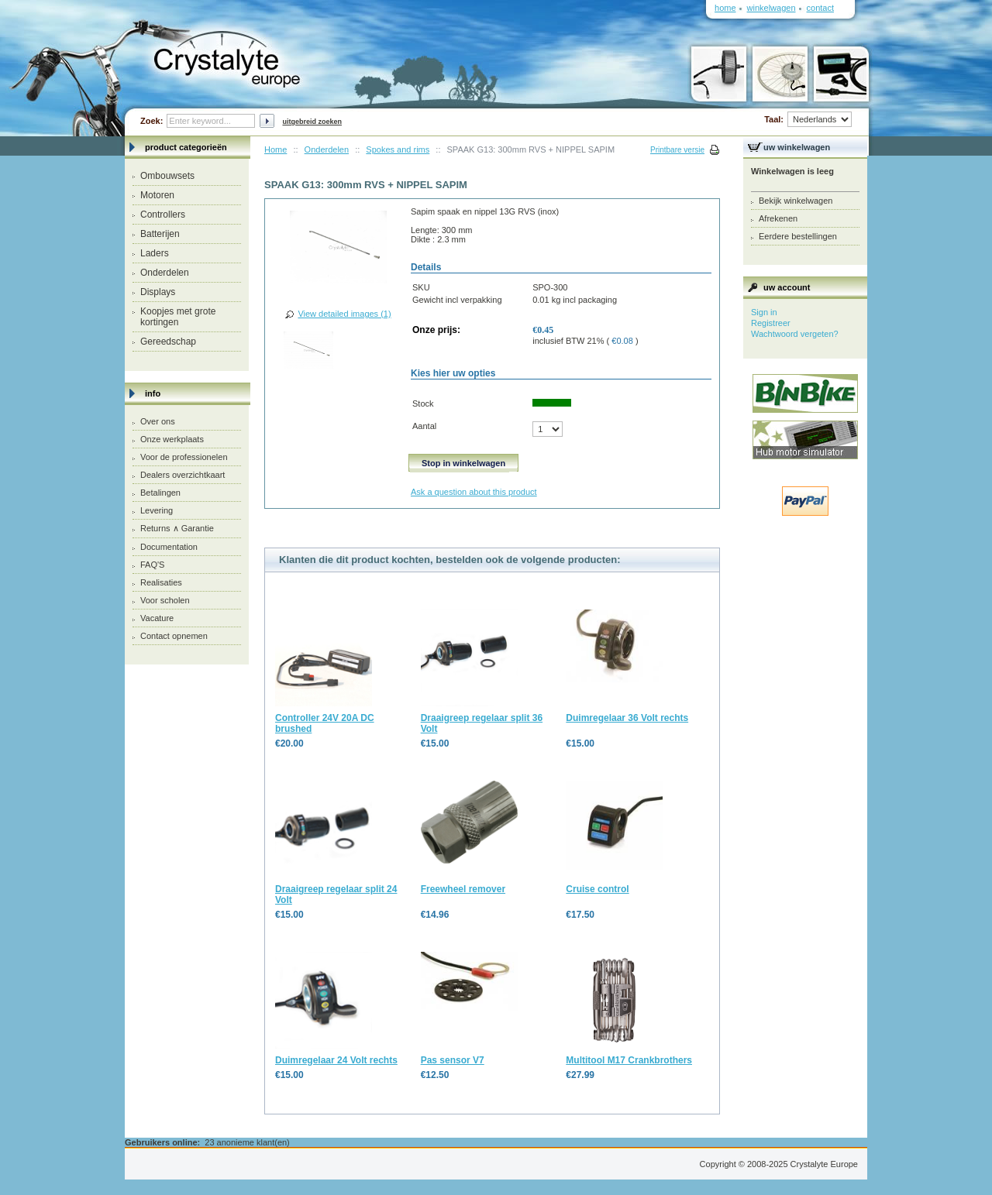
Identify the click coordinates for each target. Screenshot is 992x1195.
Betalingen (160, 492)
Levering (156, 510)
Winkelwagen (771, 7)
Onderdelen (164, 272)
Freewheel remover (463, 889)
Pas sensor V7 (452, 1060)
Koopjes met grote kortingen (177, 317)
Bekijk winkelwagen (795, 200)
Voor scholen (165, 600)
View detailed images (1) (344, 313)
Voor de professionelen (184, 457)
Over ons (157, 421)
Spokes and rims (397, 149)
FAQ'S (152, 564)
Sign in (764, 312)
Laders (154, 253)
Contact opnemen (174, 635)
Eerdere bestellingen (798, 236)
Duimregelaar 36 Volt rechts (627, 718)
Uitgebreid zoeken (312, 121)
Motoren (157, 195)
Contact (820, 7)
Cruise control (597, 889)
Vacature (157, 618)
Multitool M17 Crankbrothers (629, 1060)
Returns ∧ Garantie (177, 528)
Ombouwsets (167, 175)
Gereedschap (168, 341)
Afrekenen (778, 218)
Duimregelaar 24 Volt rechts (336, 1060)
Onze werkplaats (172, 439)
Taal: (808, 119)
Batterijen (160, 233)
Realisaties (161, 582)
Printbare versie (677, 150)
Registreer (770, 323)
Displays (157, 292)
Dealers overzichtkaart (182, 474)
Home (275, 149)
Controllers (162, 214)
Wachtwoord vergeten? (795, 333)
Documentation (169, 546)
